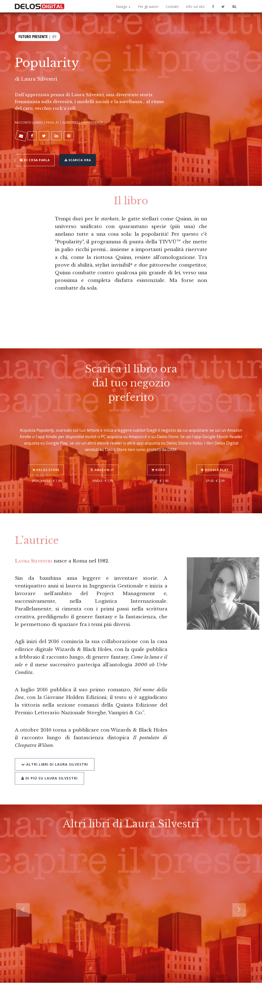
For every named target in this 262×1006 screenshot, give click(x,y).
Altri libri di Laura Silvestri (54, 752)
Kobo (159, 459)
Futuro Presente (33, 36)
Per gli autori (148, 6)
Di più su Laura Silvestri (132, 752)
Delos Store (46, 459)
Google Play (215, 459)
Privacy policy (214, 996)
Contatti (172, 6)
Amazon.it (103, 459)
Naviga (123, 6)
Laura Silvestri (39, 79)
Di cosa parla (36, 157)
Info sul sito (195, 6)
